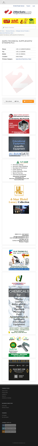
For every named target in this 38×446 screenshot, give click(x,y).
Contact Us (4, 394)
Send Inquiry (28, 101)
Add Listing (4, 405)
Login (33, 6)
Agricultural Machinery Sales (6, 33)
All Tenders (4, 415)
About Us (4, 396)
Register (28, 6)
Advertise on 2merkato (6, 397)
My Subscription (5, 417)
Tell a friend (9, 101)
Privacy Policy (5, 392)
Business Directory (10, 31)
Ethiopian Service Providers (22, 31)
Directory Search (5, 407)
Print (17, 101)
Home (3, 31)
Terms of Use (4, 390)
